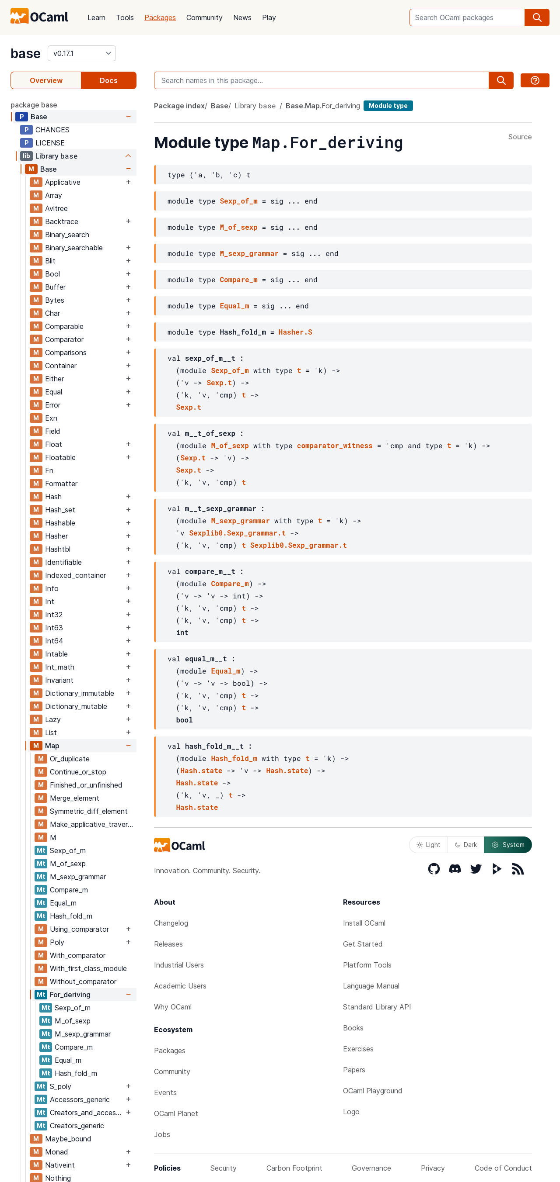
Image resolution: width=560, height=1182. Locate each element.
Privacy (433, 1168)
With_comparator (77, 955)
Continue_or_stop (78, 771)
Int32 (54, 614)
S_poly (60, 1086)
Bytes (54, 300)
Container (61, 365)
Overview (46, 80)
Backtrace (61, 221)
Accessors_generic (80, 1099)
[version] (82, 53)
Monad (56, 1151)
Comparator (64, 339)
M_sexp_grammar (78, 876)
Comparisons (66, 352)
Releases (168, 944)
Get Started (363, 944)
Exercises (358, 1048)
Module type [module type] (388, 105)
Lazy (53, 719)
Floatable (60, 457)
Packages (160, 17)
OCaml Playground (372, 1090)
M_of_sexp (68, 863)
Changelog (171, 923)
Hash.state (201, 770)
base (25, 53)
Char (52, 313)
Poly (57, 942)
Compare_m (69, 889)
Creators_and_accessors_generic (87, 1112)
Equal (53, 391)
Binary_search (67, 234)
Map (52, 745)
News (242, 17)
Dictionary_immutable (79, 693)
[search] (537, 17)
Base (39, 116)
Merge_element (74, 798)
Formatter (61, 483)
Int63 (54, 627)
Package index (179, 105)
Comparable (64, 326)
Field (52, 431)
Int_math (59, 667)
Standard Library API (377, 1006)
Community (204, 17)
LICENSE (50, 142)
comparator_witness (335, 445)
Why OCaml (173, 1006)
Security (223, 1168)
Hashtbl (57, 549)
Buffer (55, 287)
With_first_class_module (88, 968)
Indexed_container (75, 575)
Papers (354, 1069)
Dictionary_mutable (76, 706)
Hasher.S (295, 331)
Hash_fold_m (71, 916)
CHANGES (52, 129)
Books (353, 1027)
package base (33, 104)
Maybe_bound (68, 1138)
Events (165, 1092)
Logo (351, 1111)
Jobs (162, 1134)
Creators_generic (77, 1125)
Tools (125, 17)
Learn (96, 17)
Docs (109, 80)
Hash (53, 496)
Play (269, 17)
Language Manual (371, 986)
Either (54, 378)
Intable (56, 654)
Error (52, 405)
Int (49, 601)
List (51, 732)
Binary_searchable (74, 247)
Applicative (62, 182)
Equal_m (63, 903)
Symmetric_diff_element (89, 811)
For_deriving (70, 994)
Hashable (60, 522)
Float (53, 444)
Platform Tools (367, 965)
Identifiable (63, 562)
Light (428, 844)
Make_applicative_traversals (93, 824)
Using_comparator (79, 929)
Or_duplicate (70, 758)
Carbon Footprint (294, 1168)
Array (53, 195)
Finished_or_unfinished (86, 785)
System (508, 845)
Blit (50, 260)
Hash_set (60, 509)
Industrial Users (179, 965)
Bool (52, 274)
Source (520, 137)
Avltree (56, 208)
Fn (49, 470)
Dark (466, 844)
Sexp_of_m (68, 850)
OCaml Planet (176, 1113)
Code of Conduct (503, 1168)
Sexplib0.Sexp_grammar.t (237, 532)
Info (52, 588)
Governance (371, 1168)
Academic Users (180, 986)
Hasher (56, 536)
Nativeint (60, 1165)
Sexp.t (219, 382)
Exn (51, 418)
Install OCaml (364, 923)
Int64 (54, 640)
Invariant (59, 680)
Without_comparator (83, 981)
